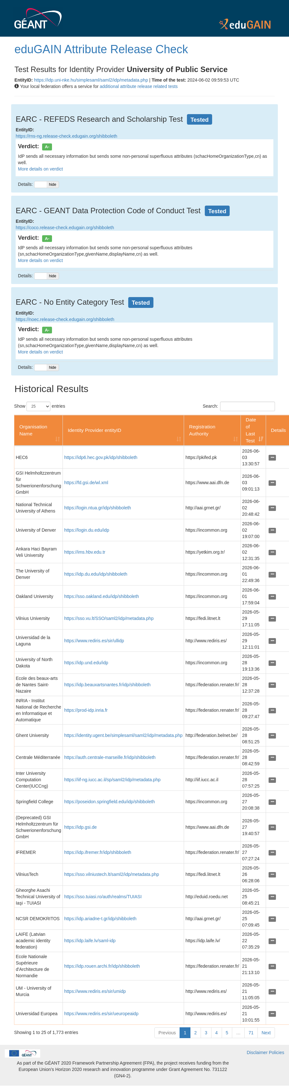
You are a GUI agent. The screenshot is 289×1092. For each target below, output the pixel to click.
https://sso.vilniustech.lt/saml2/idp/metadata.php (111, 874)
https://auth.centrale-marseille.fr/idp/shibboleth (109, 757)
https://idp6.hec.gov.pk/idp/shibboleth (100, 457)
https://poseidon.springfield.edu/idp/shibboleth (109, 801)
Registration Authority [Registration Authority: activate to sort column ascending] (202, 430)
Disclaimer (257, 1052)
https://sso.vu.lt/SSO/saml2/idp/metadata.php (108, 618)
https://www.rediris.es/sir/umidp (95, 991)
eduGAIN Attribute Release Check (101, 49)
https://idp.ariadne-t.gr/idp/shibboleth (100, 918)
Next (266, 1032)
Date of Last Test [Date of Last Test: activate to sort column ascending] (251, 430)
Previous (167, 1032)
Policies (276, 1052)
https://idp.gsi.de (80, 827)
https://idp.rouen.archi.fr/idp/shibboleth (102, 966)
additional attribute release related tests (139, 86)
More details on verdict (40, 168)
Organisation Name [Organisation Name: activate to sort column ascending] (33, 430)
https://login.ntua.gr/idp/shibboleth (97, 507)
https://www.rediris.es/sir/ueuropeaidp (101, 1013)
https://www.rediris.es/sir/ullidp (94, 640)
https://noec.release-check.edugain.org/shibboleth (65, 319)
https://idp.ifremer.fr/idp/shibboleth (97, 852)
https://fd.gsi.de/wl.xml (86, 482)
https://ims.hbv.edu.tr (84, 552)
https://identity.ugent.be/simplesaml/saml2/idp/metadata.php (123, 735)
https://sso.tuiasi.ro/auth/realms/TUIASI (103, 896)
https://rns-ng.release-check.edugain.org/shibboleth (66, 136)
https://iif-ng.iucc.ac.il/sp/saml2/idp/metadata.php (112, 779)
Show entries (39, 406)
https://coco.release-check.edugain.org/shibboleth (65, 227)
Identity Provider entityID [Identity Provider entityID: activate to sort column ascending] (94, 430)
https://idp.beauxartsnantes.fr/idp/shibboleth (107, 684)
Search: (239, 406)
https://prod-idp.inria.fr (85, 710)
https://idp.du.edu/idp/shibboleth (95, 574)
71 (251, 1032)
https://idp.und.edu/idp (86, 662)
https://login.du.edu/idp (86, 530)
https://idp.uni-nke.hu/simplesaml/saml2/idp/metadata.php (91, 80)
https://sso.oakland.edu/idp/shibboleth (101, 596)
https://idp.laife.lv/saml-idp (89, 940)
